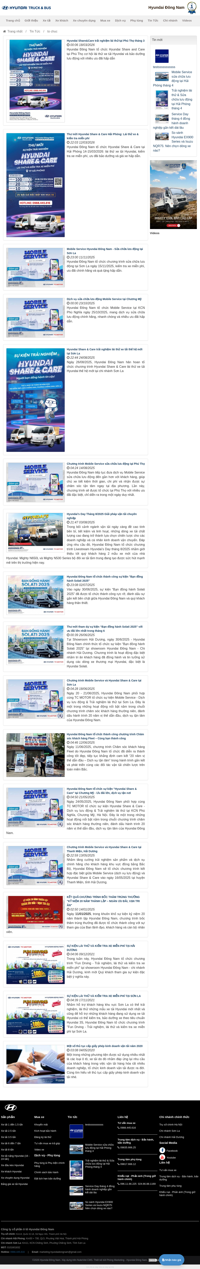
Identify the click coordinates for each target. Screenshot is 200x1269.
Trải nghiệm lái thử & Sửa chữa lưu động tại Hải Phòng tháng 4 (182, 99)
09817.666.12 (128, 1164)
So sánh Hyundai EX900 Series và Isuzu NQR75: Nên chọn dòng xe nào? (173, 141)
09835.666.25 (128, 1147)
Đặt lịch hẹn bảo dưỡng (47, 1178)
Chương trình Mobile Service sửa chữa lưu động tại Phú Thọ (106, 463)
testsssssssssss (164, 67)
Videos (187, 20)
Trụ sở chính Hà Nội (170, 1124)
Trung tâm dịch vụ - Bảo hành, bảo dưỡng (178, 1178)
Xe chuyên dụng (84, 20)
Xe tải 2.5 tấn (8, 1130)
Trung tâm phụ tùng (170, 1185)
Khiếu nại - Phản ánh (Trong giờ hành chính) (177, 1194)
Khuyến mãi (41, 1124)
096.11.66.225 (128, 1183)
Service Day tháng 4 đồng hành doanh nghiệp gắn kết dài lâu (171, 120)
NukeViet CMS (84, 1260)
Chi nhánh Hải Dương (171, 1137)
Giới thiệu (31, 20)
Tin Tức (153, 20)
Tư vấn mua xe (168, 1170)
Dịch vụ (120, 20)
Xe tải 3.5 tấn (8, 1137)
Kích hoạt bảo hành (45, 1130)
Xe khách (61, 20)
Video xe (39, 1149)
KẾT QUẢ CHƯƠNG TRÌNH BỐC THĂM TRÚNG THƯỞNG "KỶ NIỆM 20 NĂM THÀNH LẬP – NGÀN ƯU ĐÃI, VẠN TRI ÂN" (103, 901)
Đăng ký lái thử (43, 1137)
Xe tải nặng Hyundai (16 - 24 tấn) (15, 1157)
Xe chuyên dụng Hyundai (15, 1177)
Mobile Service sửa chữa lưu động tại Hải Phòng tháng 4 (172, 78)
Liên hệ (164, 1162)
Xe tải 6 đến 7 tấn (11, 1143)
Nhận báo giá (171, 1259)
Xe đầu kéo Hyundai (12, 1165)
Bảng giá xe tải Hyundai (14, 1184)
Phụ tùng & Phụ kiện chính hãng (49, 1164)
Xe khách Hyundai (11, 1171)
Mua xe (105, 20)
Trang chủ (13, 20)
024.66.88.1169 (146, 1183)
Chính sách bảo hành (46, 1172)
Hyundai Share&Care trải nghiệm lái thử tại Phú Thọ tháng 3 (106, 40)
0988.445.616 (128, 1127)
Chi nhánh (170, 20)
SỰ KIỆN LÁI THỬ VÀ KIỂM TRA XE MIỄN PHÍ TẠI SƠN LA (104, 996)
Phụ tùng (136, 20)
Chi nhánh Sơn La (169, 1130)
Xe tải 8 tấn (7, 1149)
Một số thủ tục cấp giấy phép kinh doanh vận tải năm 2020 (105, 1046)
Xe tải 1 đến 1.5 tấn (12, 1124)
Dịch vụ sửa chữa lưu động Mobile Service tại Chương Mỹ (104, 299)
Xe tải (47, 20)
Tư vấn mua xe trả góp (47, 1143)
